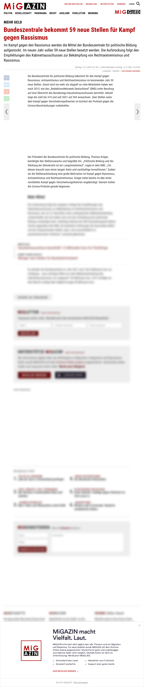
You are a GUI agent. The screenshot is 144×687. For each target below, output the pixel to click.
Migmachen (91, 4)
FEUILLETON (78, 13)
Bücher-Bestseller (74, 4)
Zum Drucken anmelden (131, 71)
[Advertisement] (72, 130)
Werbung (121, 4)
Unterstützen (107, 4)
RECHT (53, 13)
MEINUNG (93, 13)
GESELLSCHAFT (23, 13)
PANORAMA (40, 13)
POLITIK (8, 13)
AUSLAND (64, 13)
